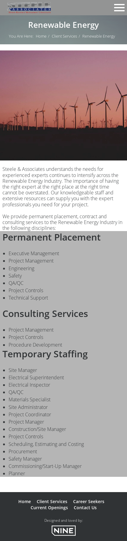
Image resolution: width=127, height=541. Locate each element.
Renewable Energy (98, 36)
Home (41, 36)
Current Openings (49, 507)
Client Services (64, 36)
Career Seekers (88, 501)
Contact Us (85, 507)
